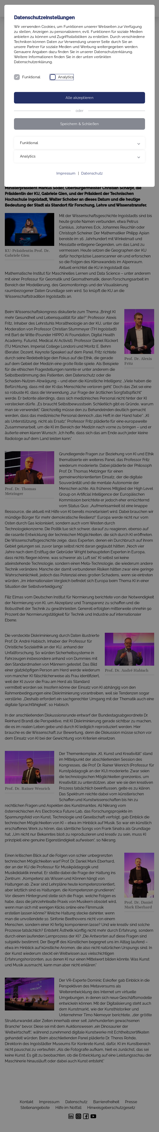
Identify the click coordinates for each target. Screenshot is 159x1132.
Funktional (31, 77)
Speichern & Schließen (79, 124)
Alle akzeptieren (79, 98)
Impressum (66, 173)
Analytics (65, 77)
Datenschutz (92, 173)
